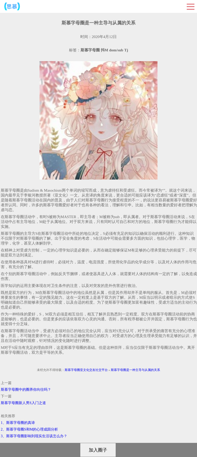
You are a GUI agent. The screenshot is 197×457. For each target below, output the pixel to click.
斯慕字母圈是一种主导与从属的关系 (135, 370)
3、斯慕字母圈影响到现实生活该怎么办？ (34, 436)
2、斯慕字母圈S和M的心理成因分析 (29, 429)
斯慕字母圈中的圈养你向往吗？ (26, 389)
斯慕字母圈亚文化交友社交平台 (86, 370)
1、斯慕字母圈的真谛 (18, 423)
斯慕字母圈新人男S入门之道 (23, 403)
